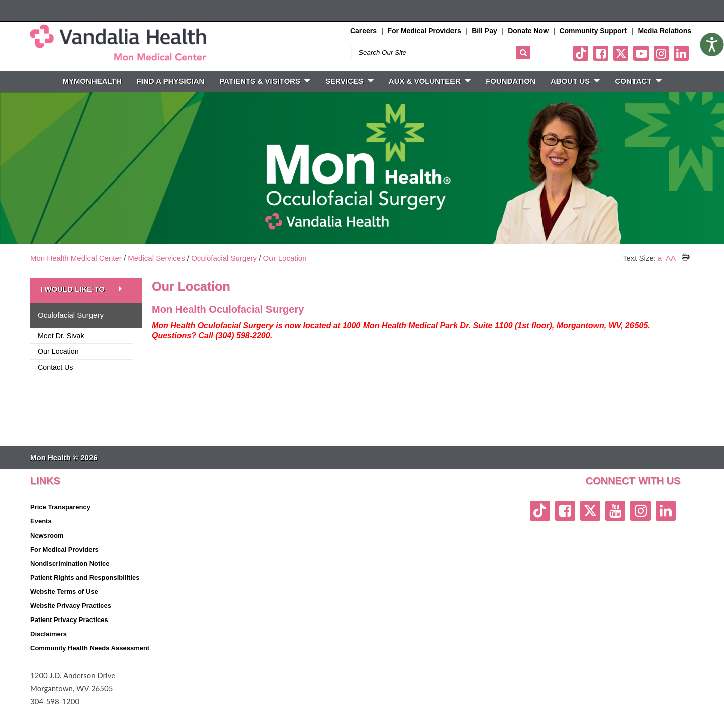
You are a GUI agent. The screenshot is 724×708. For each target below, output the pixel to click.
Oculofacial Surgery (224, 258)
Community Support (593, 31)
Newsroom (46, 535)
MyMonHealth (91, 81)
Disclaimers (48, 634)
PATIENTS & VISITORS (264, 81)
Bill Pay (484, 31)
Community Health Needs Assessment (89, 648)
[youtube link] (641, 53)
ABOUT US (575, 81)
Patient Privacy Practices (69, 620)
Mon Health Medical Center (76, 258)
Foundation (510, 81)
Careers (363, 31)
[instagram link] (661, 53)
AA (670, 258)
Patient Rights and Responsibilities (84, 577)
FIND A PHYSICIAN (171, 81)
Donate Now (528, 31)
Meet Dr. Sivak (61, 336)
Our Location (285, 258)
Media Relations (664, 31)
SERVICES (349, 81)
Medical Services (156, 258)
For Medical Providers (424, 31)
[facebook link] (600, 53)
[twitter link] (620, 53)
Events (41, 521)
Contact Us (55, 367)
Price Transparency (60, 507)
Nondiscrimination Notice (69, 563)
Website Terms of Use (64, 591)
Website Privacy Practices (70, 605)
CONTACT (638, 81)
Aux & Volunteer (430, 81)
